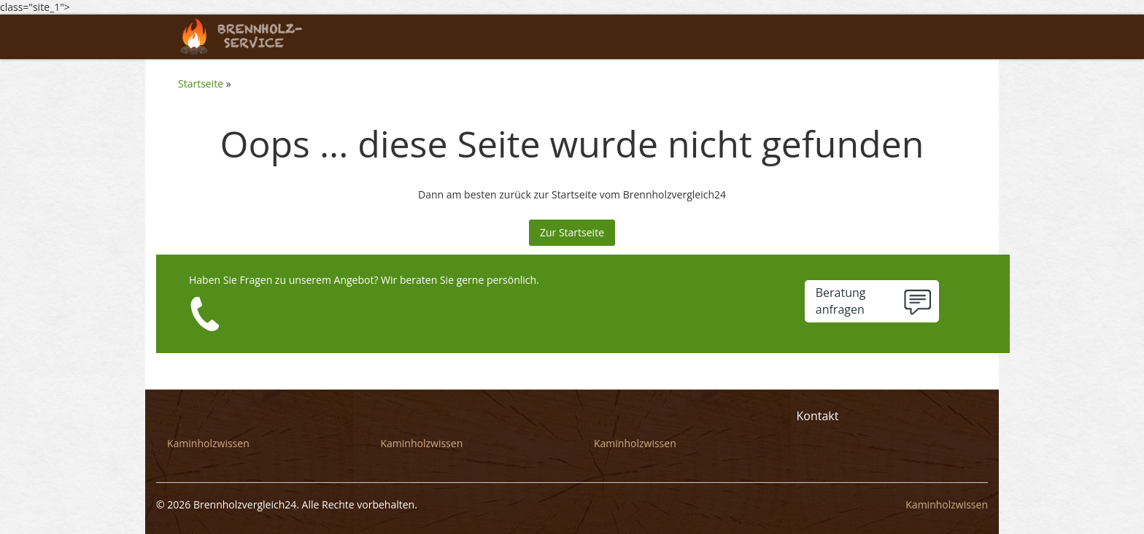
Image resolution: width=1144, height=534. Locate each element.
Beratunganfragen (841, 301)
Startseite (200, 83)
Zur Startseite (572, 232)
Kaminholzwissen (208, 443)
